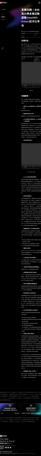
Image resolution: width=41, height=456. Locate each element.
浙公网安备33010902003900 (20, 453)
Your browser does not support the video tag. (31, 75)
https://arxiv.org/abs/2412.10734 (33, 37)
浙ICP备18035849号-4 (30, 453)
